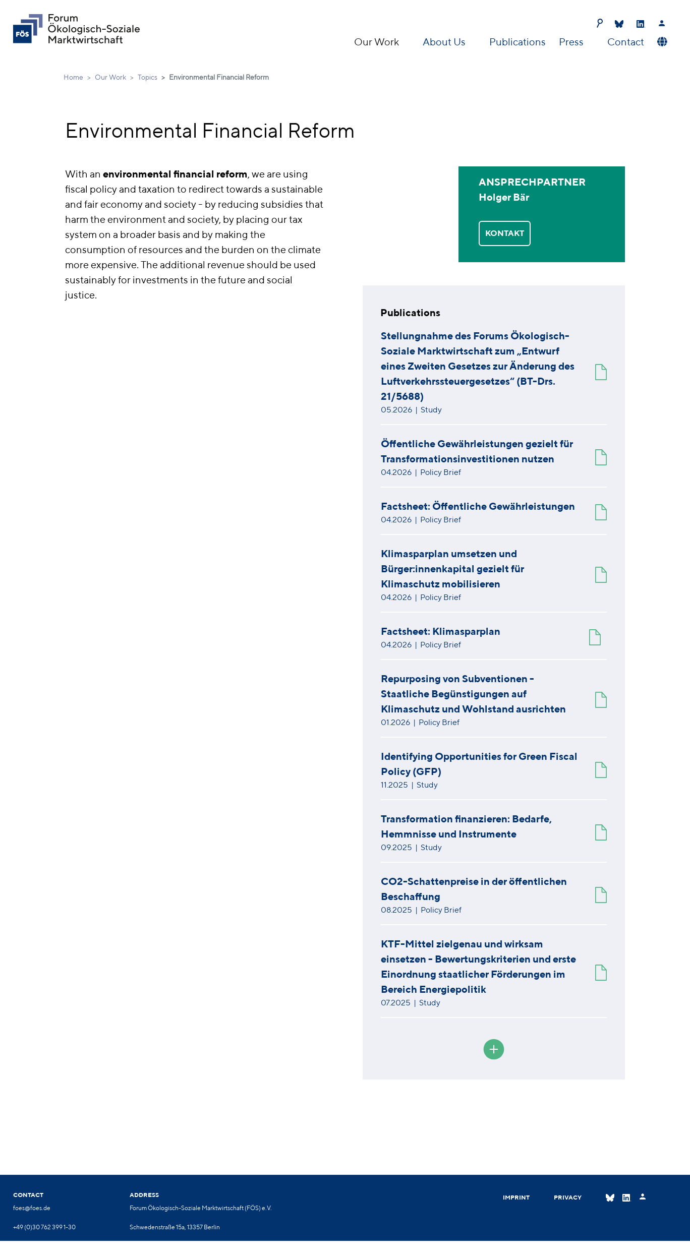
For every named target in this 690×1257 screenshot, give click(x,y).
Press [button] (572, 41)
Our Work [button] (377, 41)
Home (73, 77)
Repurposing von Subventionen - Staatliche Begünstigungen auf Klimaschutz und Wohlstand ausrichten (473, 693)
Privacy (568, 1197)
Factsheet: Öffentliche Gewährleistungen (478, 506)
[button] (661, 41)
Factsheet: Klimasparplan (440, 631)
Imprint (516, 1197)
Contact (625, 41)
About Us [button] (445, 41)
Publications (517, 41)
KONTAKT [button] (504, 233)
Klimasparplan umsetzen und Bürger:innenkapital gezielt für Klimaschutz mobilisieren (452, 568)
